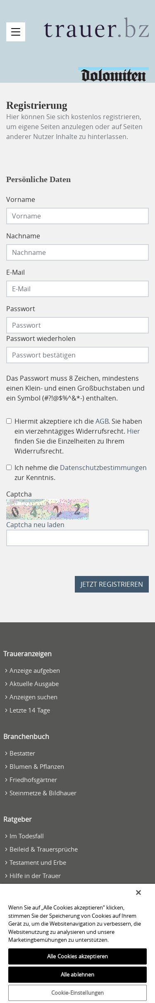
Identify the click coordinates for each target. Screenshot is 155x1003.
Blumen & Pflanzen (37, 766)
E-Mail (15, 272)
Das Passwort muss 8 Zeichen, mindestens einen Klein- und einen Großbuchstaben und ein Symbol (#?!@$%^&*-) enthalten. (75, 388)
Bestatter (22, 753)
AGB (101, 421)
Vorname (20, 199)
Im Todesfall (27, 836)
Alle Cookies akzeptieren (77, 956)
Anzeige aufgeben (35, 670)
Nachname (23, 235)
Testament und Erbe (38, 862)
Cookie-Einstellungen (77, 992)
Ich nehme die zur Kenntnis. (80, 472)
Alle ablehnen (78, 974)
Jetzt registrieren (112, 584)
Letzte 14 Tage (30, 710)
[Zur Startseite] (96, 27)
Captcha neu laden (35, 524)
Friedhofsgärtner (33, 779)
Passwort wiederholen (41, 338)
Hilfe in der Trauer (35, 875)
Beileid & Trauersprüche (44, 849)
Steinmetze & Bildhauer (43, 793)
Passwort (20, 308)
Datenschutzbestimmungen (103, 467)
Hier (133, 431)
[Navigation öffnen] (15, 31)
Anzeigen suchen (33, 697)
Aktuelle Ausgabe (34, 683)
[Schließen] (138, 892)
